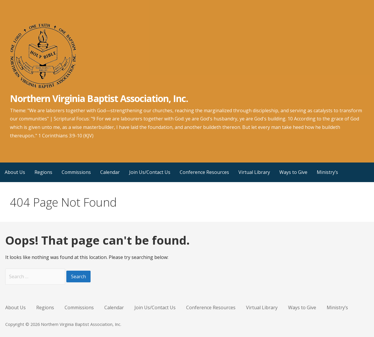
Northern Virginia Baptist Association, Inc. (99, 98)
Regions (43, 172)
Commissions (76, 172)
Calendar (110, 172)
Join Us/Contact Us (149, 172)
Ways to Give (293, 172)
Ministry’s (327, 172)
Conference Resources (204, 172)
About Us (15, 172)
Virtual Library (254, 172)
